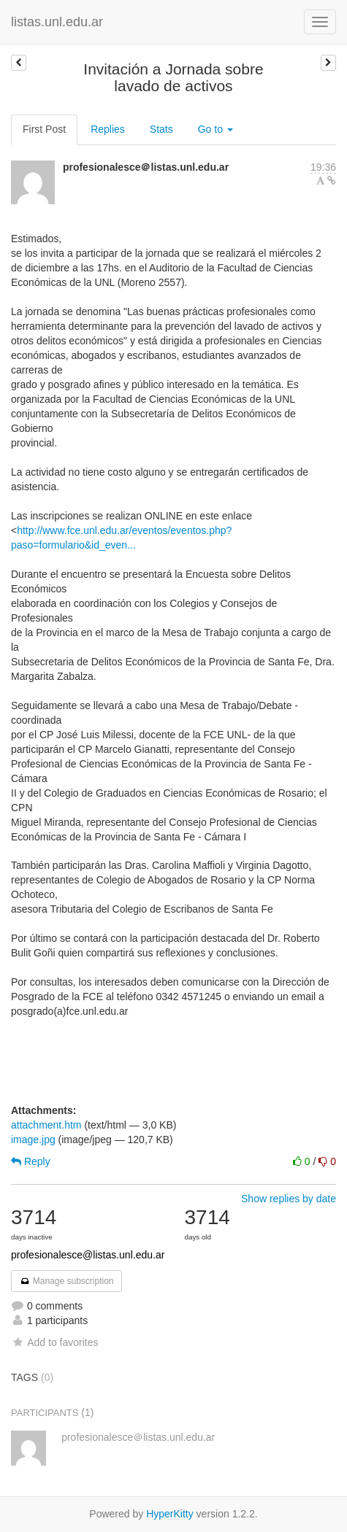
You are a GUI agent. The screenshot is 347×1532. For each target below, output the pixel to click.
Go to (215, 129)
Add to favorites (54, 1342)
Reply (30, 1161)
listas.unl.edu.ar (57, 22)
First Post (44, 129)
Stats (161, 129)
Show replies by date (288, 1198)
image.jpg (33, 1139)
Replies (108, 129)
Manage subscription (66, 1281)
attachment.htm (46, 1125)
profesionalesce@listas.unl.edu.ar (87, 1255)
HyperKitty (170, 1514)
